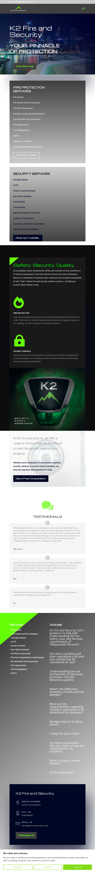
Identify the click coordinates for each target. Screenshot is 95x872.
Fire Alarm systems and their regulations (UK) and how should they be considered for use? (67, 658)
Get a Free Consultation (31, 478)
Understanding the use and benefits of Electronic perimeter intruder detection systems (66, 675)
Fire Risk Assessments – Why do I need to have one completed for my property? (67, 747)
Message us (26, 835)
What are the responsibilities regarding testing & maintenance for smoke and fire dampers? (67, 708)
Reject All (48, 867)
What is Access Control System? (65, 762)
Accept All (77, 867)
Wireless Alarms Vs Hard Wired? (66, 723)
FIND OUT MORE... (26, 155)
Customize (18, 867)
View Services (25, 66)
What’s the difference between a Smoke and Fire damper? (67, 692)
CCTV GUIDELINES (61, 773)
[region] (47, 861)
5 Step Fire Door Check (64, 734)
